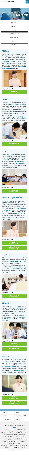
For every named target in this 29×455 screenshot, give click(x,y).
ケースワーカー (14, 30)
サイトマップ (19, 419)
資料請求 (18, 412)
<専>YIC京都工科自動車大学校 (8, 445)
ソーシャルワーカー (14, 37)
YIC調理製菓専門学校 (8, 434)
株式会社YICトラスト (8, 441)
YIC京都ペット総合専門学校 (22, 445)
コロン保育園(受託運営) (6, 440)
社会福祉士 (14, 26)
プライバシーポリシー (6, 419)
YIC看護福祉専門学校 (23, 432)
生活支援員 (14, 44)
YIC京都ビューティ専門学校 (10, 447)
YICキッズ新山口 (17, 440)
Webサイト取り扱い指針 (21, 415)
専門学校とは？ (5, 412)
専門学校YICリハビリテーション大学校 (9, 432)
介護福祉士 (14, 22)
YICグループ (6, 436)
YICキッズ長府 (19, 438)
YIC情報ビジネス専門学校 (10, 429)
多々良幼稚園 (24, 440)
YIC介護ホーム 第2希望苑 (19, 441)
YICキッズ (12, 436)
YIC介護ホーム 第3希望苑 (14, 443)
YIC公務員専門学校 (20, 429)
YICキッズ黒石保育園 (11, 438)
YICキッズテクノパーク (20, 436)
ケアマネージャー (14, 33)
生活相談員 (14, 41)
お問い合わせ (4, 415)
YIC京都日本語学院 (21, 447)
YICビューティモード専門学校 (14, 431)
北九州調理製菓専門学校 (19, 434)
